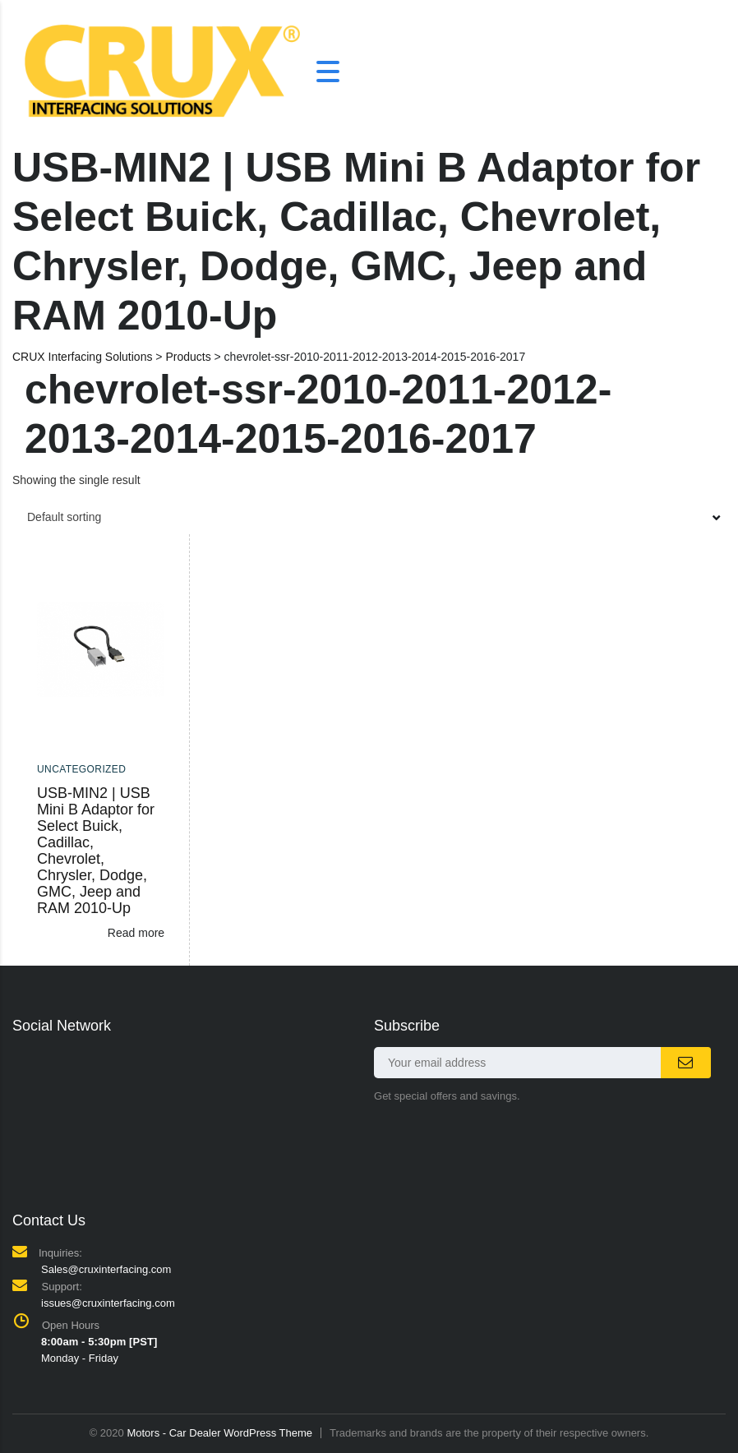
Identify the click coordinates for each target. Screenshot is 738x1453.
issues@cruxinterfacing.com (108, 1303)
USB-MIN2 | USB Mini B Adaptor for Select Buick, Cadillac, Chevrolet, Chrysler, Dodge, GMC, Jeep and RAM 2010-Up (96, 850)
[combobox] (369, 517)
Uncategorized (81, 769)
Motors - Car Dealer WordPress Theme (219, 1433)
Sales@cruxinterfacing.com (106, 1269)
